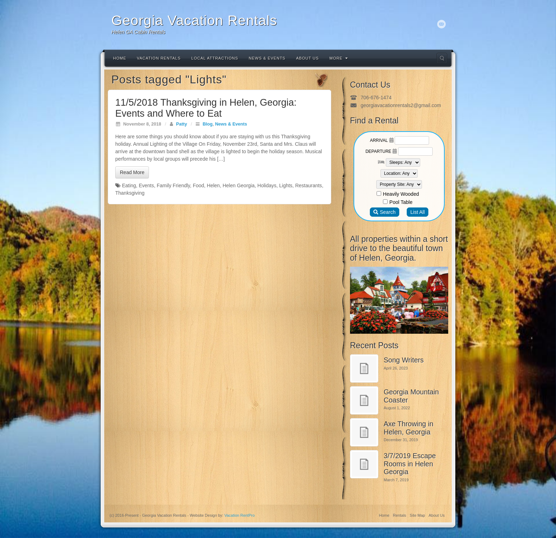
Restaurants (308, 185)
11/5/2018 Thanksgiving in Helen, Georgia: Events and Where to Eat (205, 108)
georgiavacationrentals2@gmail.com (401, 105)
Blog (207, 124)
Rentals (399, 515)
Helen (213, 185)
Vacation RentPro (239, 515)
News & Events (267, 58)
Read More (132, 172)
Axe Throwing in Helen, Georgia (408, 428)
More (338, 58)
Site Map (417, 515)
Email (441, 24)
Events (146, 185)
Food (198, 185)
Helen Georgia (239, 185)
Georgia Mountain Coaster (411, 396)
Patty (181, 124)
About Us (307, 58)
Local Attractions (214, 58)
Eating (129, 185)
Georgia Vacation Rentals (194, 20)
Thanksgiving (130, 193)
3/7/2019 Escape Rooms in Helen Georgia (410, 464)
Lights (285, 185)
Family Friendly (173, 185)
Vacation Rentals (159, 58)
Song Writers (404, 360)
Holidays (267, 185)
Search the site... (442, 58)
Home (119, 58)
